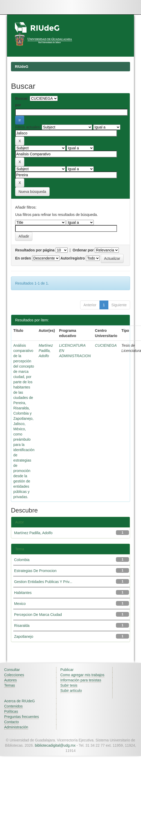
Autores (10, 680)
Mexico (20, 604)
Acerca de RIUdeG (19, 701)
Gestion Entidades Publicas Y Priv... (43, 582)
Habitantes (23, 593)
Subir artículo (71, 690)
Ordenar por (83, 250)
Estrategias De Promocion (35, 571)
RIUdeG (21, 66)
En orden (23, 258)
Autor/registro (72, 258)
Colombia (22, 560)
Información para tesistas (80, 680)
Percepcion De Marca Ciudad (38, 614)
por (18, 105)
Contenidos (13, 706)
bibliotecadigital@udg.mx (55, 745)
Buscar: (22, 98)
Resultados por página (35, 250)
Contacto (11, 722)
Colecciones (14, 675)
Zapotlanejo (23, 636)
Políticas (11, 711)
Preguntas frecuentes (21, 717)
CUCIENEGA (106, 345)
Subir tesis (68, 685)
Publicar (67, 670)
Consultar (12, 670)
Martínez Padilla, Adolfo (46, 350)
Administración (16, 727)
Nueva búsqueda (32, 192)
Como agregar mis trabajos (82, 675)
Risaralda (22, 625)
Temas (9, 685)
